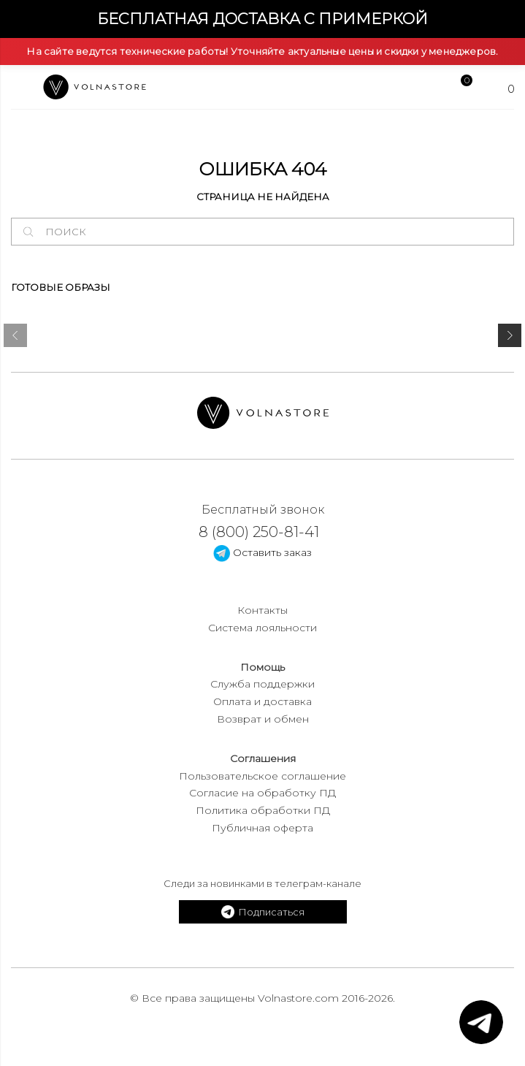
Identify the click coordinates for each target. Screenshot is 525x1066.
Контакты (262, 610)
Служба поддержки (262, 683)
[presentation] (15, 338)
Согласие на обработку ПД (262, 792)
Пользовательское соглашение (262, 776)
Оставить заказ (262, 552)
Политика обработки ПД (263, 810)
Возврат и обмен (263, 719)
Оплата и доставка (262, 701)
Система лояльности (262, 627)
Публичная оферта (262, 827)
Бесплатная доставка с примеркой (262, 18)
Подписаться (262, 911)
